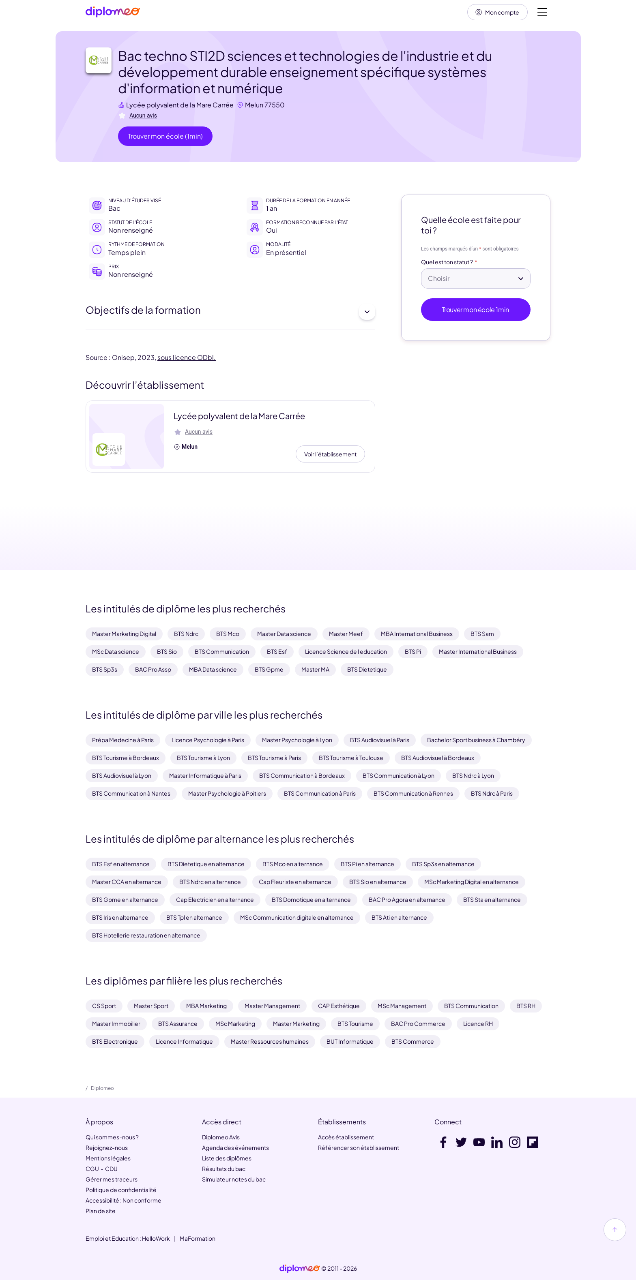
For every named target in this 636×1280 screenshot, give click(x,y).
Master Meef (346, 634)
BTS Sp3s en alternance (443, 863)
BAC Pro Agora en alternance (407, 899)
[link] (299, 1269)
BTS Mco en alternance (292, 863)
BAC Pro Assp (153, 669)
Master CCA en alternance (126, 881)
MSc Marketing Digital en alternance (471, 881)
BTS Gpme (269, 669)
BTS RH (525, 1005)
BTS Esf (277, 651)
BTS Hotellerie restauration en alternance (146, 935)
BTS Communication (222, 651)
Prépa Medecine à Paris (123, 739)
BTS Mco (227, 634)
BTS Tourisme (355, 1023)
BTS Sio (167, 651)
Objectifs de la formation (230, 312)
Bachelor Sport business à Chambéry (476, 739)
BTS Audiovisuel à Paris (379, 739)
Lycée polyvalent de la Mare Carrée (180, 105)
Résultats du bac (223, 1168)
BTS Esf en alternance (121, 863)
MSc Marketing (235, 1023)
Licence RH (478, 1023)
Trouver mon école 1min (476, 310)
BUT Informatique (350, 1041)
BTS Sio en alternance (377, 881)
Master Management (272, 1005)
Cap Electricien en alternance (215, 899)
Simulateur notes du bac (234, 1179)
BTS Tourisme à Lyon (203, 757)
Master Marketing (296, 1023)
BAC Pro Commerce (418, 1023)
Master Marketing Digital (124, 634)
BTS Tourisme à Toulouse (351, 757)
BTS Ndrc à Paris (492, 793)
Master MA (315, 669)
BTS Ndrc (186, 634)
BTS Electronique (115, 1041)
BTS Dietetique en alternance (206, 863)
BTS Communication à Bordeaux (302, 775)
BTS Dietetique (367, 669)
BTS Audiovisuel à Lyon (121, 775)
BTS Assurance (178, 1023)
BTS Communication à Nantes (131, 793)
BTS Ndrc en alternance (210, 881)
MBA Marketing (206, 1005)
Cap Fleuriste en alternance (295, 881)
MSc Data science (115, 651)
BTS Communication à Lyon (398, 775)
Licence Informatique (184, 1041)
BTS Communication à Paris (320, 793)
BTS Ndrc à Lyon (473, 775)
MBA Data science (213, 669)
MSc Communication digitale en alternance (297, 917)
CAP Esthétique (339, 1005)
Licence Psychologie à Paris (208, 739)
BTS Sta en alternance (492, 899)
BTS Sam (482, 634)
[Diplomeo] (113, 12)
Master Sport (151, 1005)
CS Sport (104, 1005)
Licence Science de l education (346, 651)
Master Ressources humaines (270, 1041)
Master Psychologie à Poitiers (227, 793)
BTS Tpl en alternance (194, 917)
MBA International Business (417, 634)
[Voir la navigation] (542, 12)
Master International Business (478, 651)
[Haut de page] (615, 1229)
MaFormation (197, 1238)
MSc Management (402, 1005)
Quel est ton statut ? (447, 262)
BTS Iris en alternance (120, 917)
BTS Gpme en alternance (125, 899)
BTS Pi (413, 651)
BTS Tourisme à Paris (274, 757)
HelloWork (156, 1238)
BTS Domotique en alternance (311, 899)
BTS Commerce (412, 1041)
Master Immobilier (116, 1023)
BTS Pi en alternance (367, 863)
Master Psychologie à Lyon (297, 739)
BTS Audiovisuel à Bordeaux (437, 757)
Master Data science (284, 634)
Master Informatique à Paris (205, 775)
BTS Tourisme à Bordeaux (125, 757)
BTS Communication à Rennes (413, 793)
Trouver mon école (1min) (165, 136)
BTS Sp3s (104, 669)
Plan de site (101, 1210)
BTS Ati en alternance (399, 917)
